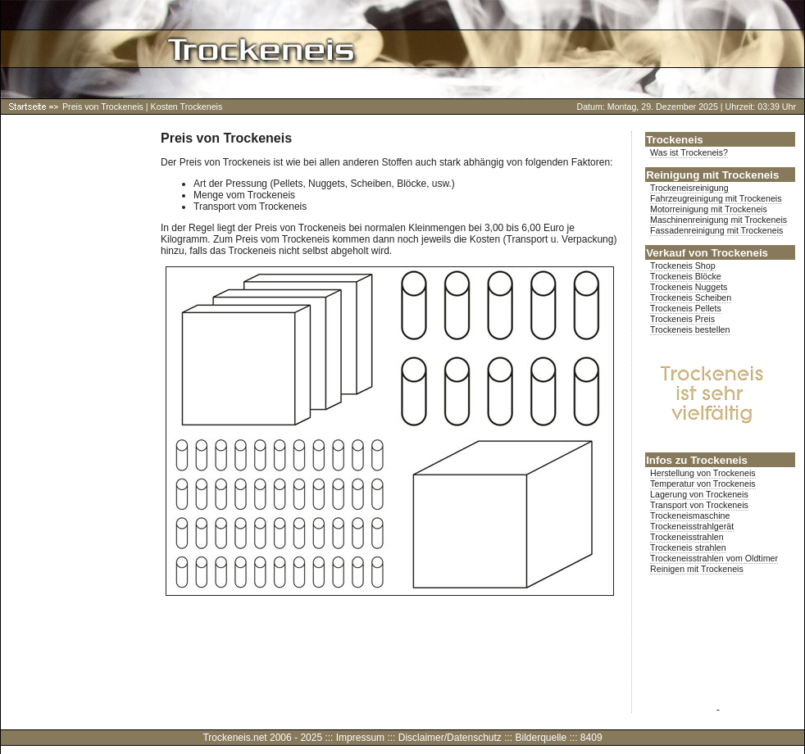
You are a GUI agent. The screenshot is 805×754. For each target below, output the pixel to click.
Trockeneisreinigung (689, 188)
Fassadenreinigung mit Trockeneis (716, 230)
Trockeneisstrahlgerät (692, 526)
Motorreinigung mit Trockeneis (708, 209)
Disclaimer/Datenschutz (450, 737)
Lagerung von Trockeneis (699, 494)
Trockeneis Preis (682, 319)
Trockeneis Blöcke (685, 276)
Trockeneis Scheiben (690, 297)
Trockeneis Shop (683, 265)
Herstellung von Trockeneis (703, 473)
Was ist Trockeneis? (689, 152)
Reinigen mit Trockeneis (697, 569)
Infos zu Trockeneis (697, 460)
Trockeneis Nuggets (688, 287)
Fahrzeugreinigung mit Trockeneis (716, 198)
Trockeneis (674, 140)
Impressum (360, 737)
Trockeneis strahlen (688, 547)
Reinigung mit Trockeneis (712, 175)
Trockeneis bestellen (690, 329)
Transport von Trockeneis (699, 505)
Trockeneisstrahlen (687, 537)
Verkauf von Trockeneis (707, 253)
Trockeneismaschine (690, 515)
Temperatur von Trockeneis (703, 483)
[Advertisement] (74, 377)
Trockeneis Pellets (685, 308)
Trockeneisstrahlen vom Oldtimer (714, 558)
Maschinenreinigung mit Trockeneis (718, 220)
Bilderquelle (540, 737)
